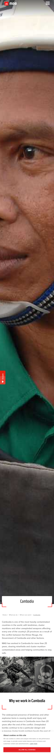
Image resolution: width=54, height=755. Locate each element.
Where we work (25, 615)
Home (5, 615)
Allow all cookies (27, 750)
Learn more (33, 744)
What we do (13, 615)
